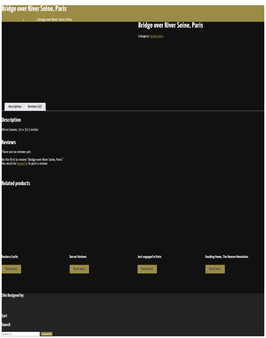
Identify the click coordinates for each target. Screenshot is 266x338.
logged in (22, 164)
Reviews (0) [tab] (35, 107)
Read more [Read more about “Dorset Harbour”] (79, 269)
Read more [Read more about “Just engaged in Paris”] (147, 269)
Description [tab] (15, 107)
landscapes (156, 36)
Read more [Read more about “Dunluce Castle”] (11, 269)
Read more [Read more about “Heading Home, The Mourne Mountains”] (215, 269)
